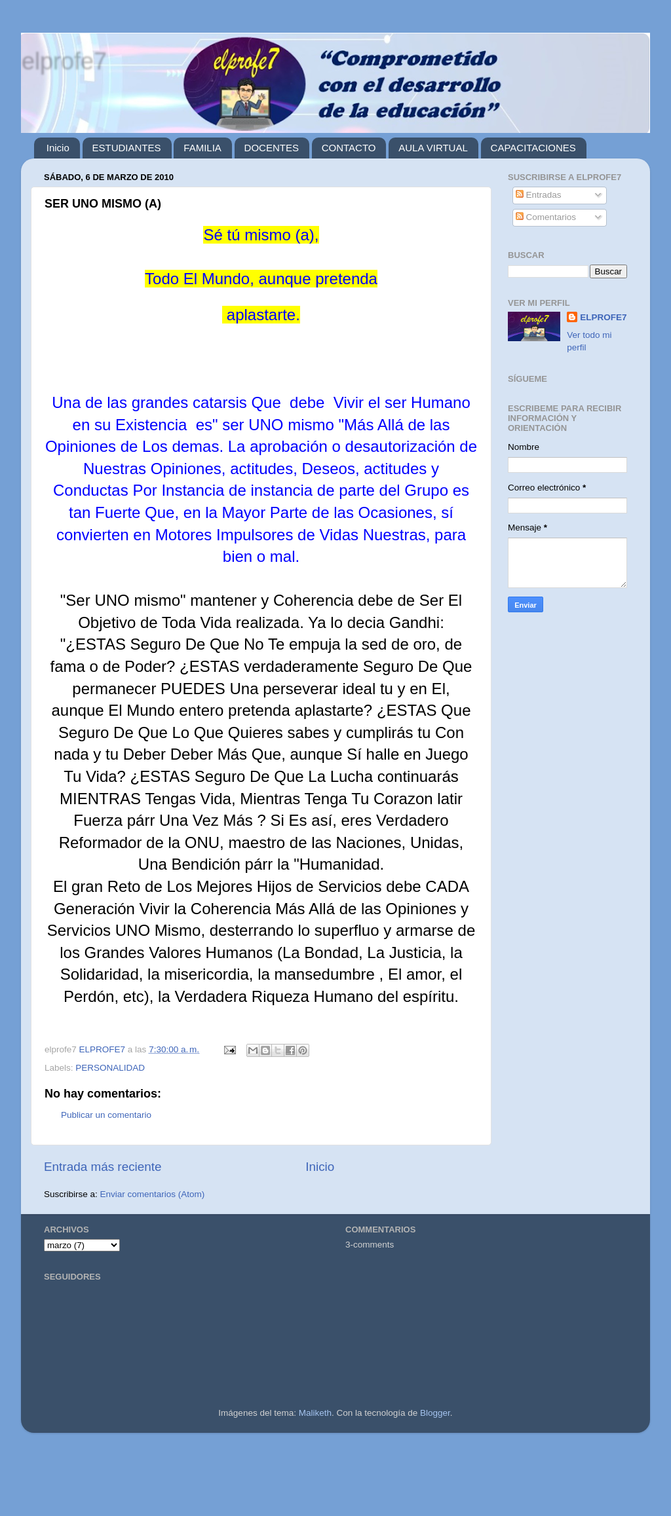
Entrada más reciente (103, 1167)
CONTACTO (349, 147)
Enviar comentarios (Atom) (152, 1194)
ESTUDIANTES (126, 147)
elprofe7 (63, 60)
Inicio (58, 147)
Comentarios (546, 217)
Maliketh (315, 1413)
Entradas (539, 195)
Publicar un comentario (106, 1115)
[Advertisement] (335, 1479)
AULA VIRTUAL (433, 147)
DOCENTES (271, 147)
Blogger (435, 1413)
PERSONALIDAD (110, 1068)
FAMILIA (202, 147)
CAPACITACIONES (533, 147)
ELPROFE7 (603, 317)
